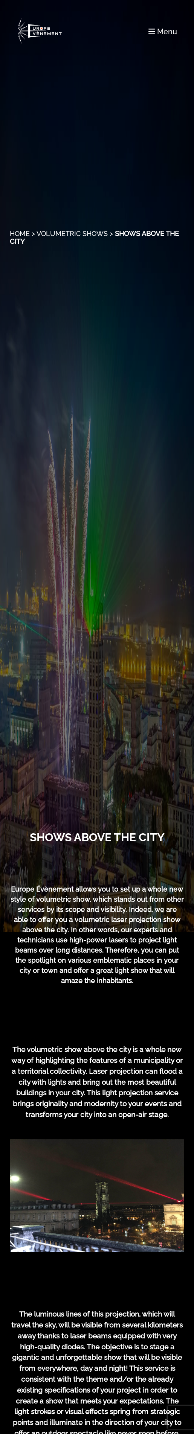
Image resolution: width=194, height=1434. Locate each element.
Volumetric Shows (72, 233)
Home (20, 233)
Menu (162, 31)
